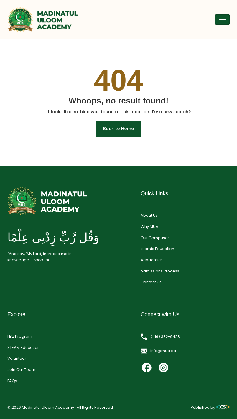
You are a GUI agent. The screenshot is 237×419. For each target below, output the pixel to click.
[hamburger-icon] (222, 19)
